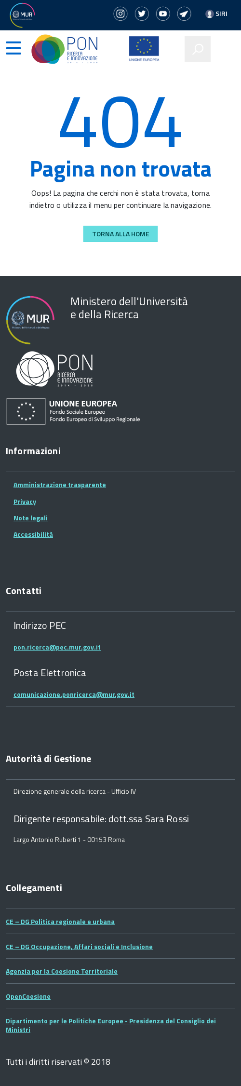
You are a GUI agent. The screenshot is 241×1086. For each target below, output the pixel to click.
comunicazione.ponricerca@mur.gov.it (73, 694)
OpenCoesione (28, 996)
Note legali (30, 518)
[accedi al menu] (13, 48)
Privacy (24, 501)
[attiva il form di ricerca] (198, 49)
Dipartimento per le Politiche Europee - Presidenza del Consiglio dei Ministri (111, 1025)
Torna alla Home (120, 234)
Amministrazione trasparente (59, 484)
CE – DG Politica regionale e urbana (60, 921)
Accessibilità (33, 534)
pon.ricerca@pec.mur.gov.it (57, 647)
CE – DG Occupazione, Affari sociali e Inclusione (79, 946)
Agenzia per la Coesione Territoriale (62, 971)
